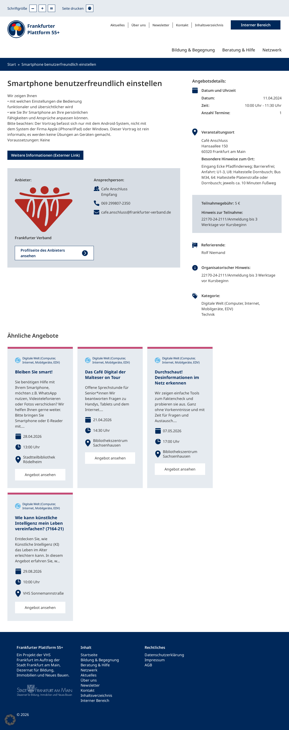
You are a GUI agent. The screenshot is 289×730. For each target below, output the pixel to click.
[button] (10, 720)
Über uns (138, 25)
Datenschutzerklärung (164, 654)
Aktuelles (117, 25)
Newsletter (160, 25)
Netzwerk (272, 50)
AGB (148, 664)
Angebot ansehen (40, 474)
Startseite (89, 654)
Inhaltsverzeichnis (209, 25)
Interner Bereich (95, 700)
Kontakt (182, 25)
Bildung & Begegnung (193, 50)
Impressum (155, 659)
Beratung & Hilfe (238, 50)
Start (11, 64)
